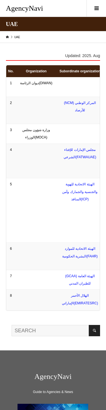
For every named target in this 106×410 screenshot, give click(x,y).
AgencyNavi (24, 8)
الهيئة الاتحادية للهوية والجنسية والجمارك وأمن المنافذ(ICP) (80, 191)
